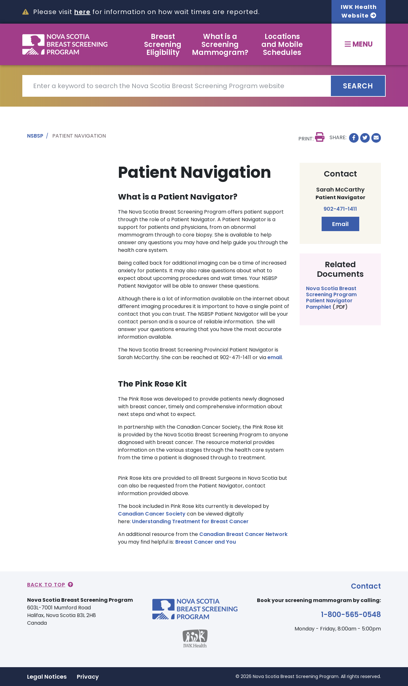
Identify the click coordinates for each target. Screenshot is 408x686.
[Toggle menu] (359, 44)
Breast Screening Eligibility (162, 44)
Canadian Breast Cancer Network (243, 534)
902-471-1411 (340, 209)
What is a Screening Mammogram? (220, 44)
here (82, 11)
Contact (366, 586)
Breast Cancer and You (205, 542)
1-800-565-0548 (351, 615)
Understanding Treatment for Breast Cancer (190, 521)
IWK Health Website (359, 11)
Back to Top (50, 584)
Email (340, 224)
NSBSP (35, 135)
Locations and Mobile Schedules (282, 44)
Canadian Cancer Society (152, 513)
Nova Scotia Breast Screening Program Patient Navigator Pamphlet (331, 298)
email (274, 357)
